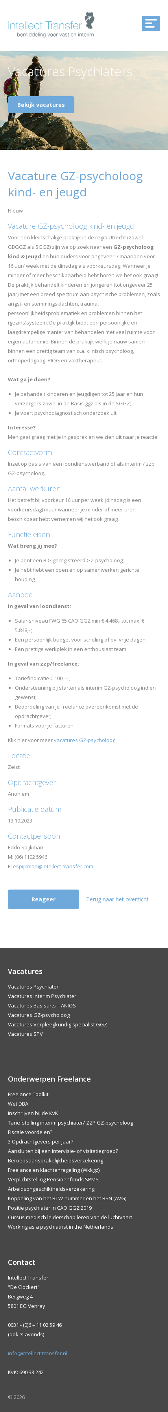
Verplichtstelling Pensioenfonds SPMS (53, 1179)
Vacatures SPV (25, 1033)
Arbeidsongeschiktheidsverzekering (51, 1188)
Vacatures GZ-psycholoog (39, 1014)
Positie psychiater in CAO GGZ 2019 (50, 1207)
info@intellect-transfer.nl (37, 1353)
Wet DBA (18, 1103)
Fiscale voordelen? (30, 1132)
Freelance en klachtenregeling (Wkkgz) (54, 1169)
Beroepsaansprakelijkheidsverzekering (55, 1160)
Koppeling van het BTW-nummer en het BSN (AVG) (67, 1198)
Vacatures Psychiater (33, 986)
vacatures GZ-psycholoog (84, 740)
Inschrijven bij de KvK (33, 1113)
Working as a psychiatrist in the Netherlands (60, 1226)
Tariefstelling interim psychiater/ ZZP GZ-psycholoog (70, 1122)
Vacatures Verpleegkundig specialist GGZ (57, 1024)
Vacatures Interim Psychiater (42, 996)
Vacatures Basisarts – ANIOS (42, 1005)
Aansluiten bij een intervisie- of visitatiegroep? (63, 1151)
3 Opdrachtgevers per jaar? (40, 1141)
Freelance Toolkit (28, 1094)
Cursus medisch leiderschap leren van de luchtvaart (70, 1217)
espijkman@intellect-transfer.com (53, 866)
